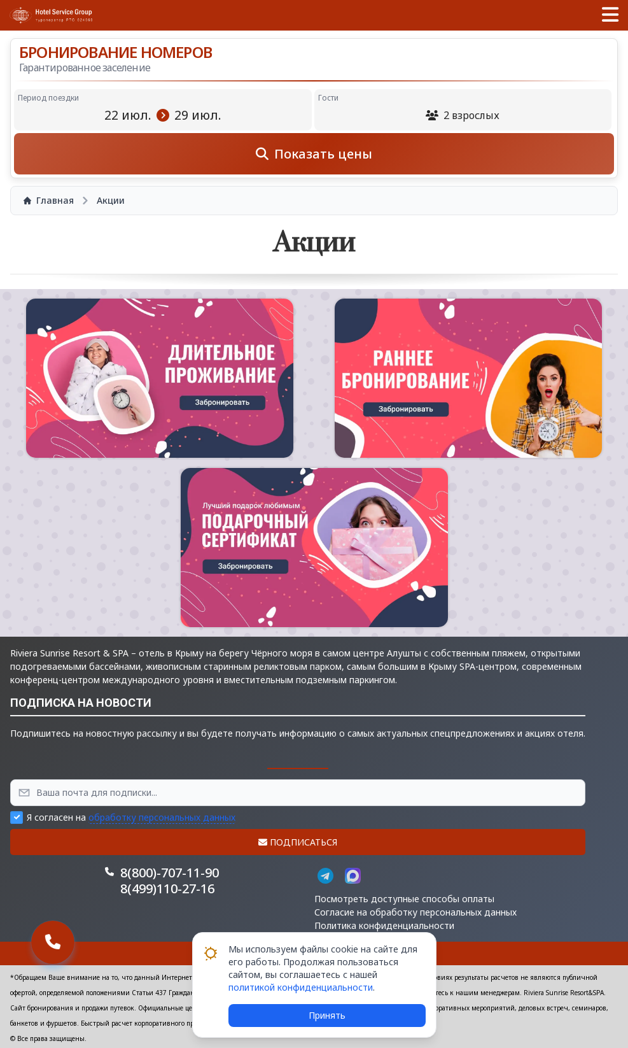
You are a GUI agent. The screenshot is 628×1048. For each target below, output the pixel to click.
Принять (327, 1015)
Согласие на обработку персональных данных (415, 912)
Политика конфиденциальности (384, 925)
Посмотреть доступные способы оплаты (404, 899)
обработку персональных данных (161, 817)
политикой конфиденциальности (300, 987)
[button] (610, 15)
